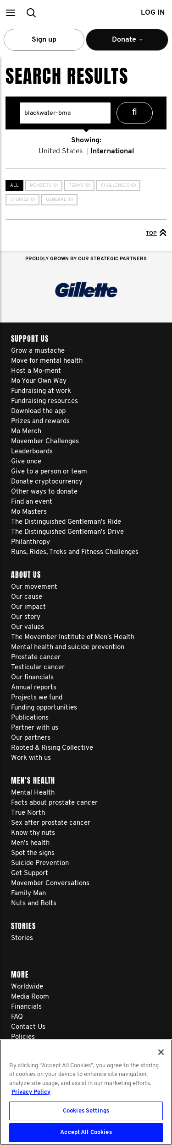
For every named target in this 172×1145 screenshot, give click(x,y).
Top (156, 232)
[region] (86, 1092)
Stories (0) (22, 199)
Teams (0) (79, 185)
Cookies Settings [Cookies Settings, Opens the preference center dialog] (86, 1111)
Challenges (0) (118, 185)
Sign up (44, 39)
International (112, 151)
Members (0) (44, 185)
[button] (10, 12)
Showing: (86, 140)
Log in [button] (153, 12)
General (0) (59, 199)
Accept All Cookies (85, 1132)
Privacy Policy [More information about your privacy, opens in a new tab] (30, 1092)
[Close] (161, 1052)
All (14, 185)
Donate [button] (127, 43)
